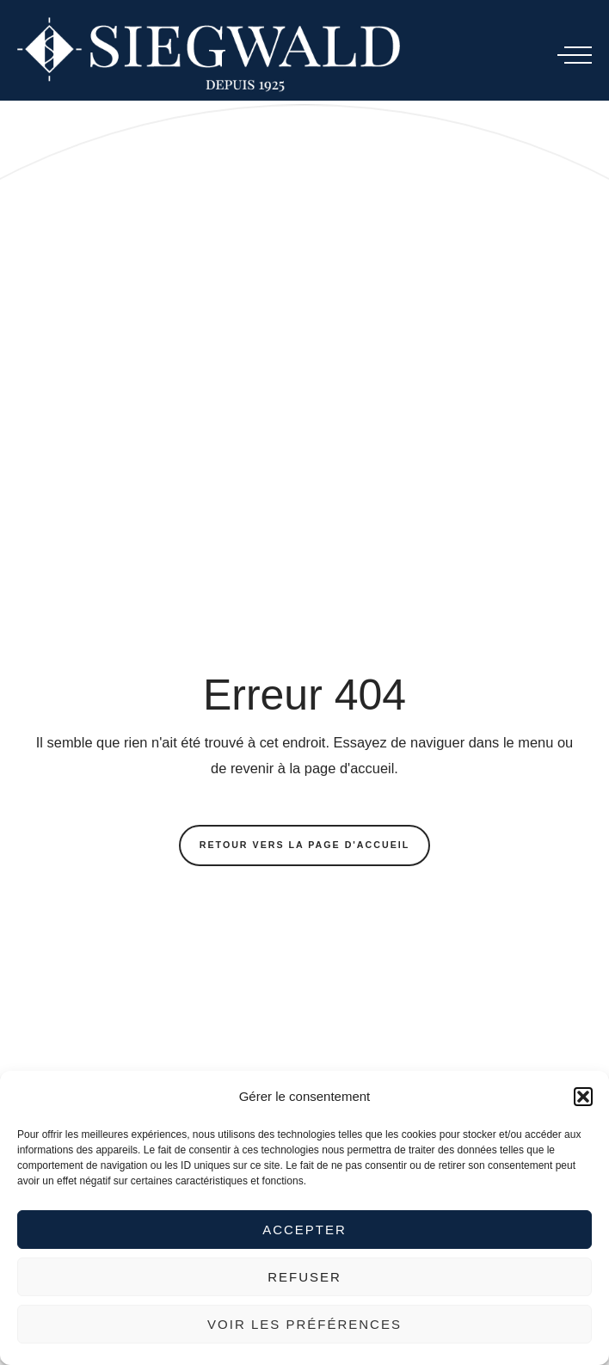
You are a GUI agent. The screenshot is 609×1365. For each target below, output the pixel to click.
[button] (583, 1096)
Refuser (304, 1277)
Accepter (304, 1229)
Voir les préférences (304, 1324)
